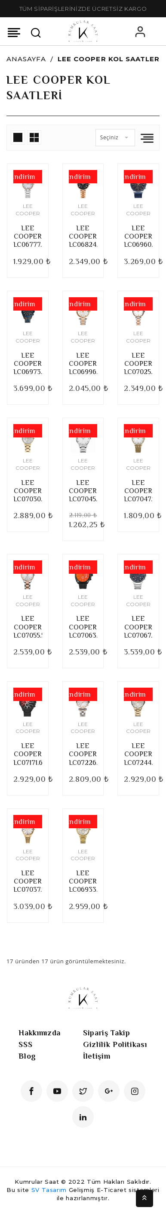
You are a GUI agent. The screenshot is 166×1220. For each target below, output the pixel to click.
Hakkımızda (39, 1032)
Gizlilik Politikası (115, 1044)
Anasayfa (26, 59)
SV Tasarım (49, 1189)
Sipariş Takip (106, 1032)
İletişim (96, 1056)
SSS (25, 1044)
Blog (27, 1056)
